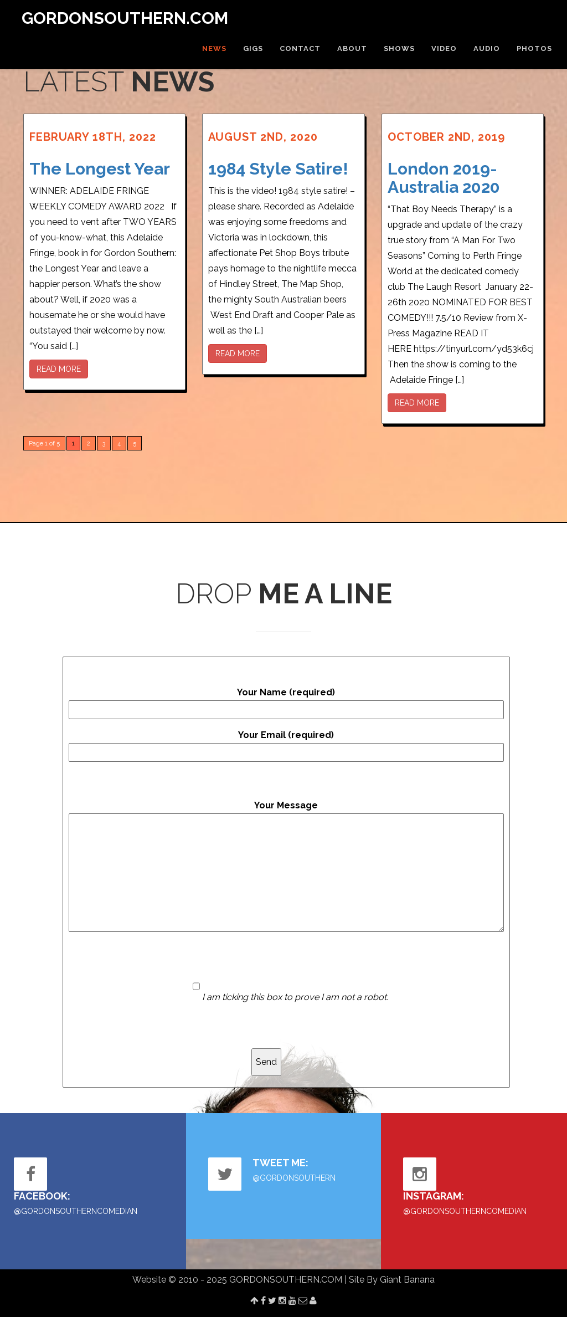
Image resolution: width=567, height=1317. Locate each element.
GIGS (253, 48)
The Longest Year (99, 168)
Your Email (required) (286, 746)
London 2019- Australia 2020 (444, 178)
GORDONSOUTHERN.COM (125, 18)
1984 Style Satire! (278, 168)
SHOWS (399, 48)
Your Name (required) (286, 703)
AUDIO (486, 48)
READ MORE (59, 369)
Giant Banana (407, 1279)
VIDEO (444, 48)
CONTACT (300, 48)
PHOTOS (534, 48)
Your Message (286, 866)
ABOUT (352, 48)
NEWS (214, 48)
